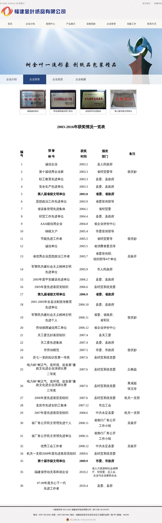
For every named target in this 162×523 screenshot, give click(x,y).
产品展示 (70, 24)
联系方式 (151, 24)
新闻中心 (50, 24)
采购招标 (91, 24)
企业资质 (57, 79)
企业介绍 (30, 24)
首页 (10, 24)
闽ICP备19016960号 (101, 509)
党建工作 (131, 24)
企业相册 (81, 79)
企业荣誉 (111, 24)
